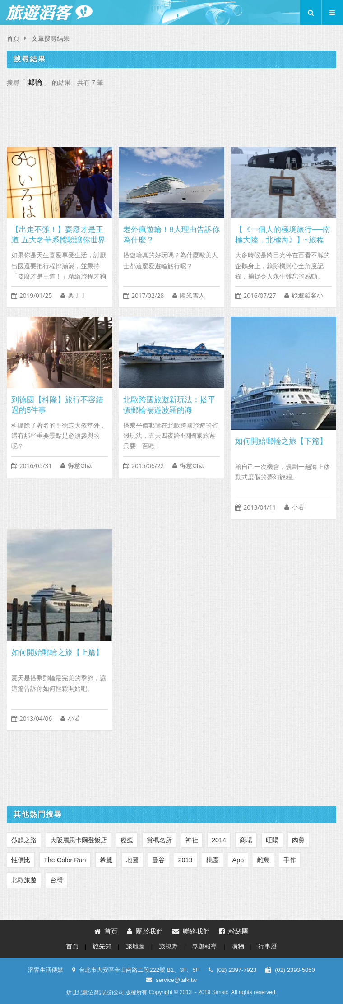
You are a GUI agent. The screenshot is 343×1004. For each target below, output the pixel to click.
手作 (289, 860)
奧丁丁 (77, 295)
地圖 (132, 860)
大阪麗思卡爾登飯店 (78, 840)
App (238, 860)
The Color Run (65, 860)
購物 (238, 946)
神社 (191, 840)
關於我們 (145, 931)
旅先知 (102, 946)
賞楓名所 (159, 840)
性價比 (20, 860)
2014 (219, 840)
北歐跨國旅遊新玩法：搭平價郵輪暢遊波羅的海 (169, 404)
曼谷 (158, 860)
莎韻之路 (24, 840)
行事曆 (267, 946)
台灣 (56, 879)
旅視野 (168, 946)
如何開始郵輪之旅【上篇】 (57, 652)
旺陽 (272, 840)
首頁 (13, 38)
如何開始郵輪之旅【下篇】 (281, 441)
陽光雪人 (192, 295)
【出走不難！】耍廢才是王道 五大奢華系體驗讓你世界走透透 (58, 235)
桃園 (212, 860)
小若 (298, 507)
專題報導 (204, 946)
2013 (185, 860)
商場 (246, 840)
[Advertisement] (171, 114)
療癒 (127, 840)
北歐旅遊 (24, 879)
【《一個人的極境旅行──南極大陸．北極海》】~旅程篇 (282, 235)
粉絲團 (234, 931)
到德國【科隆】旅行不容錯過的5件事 (57, 404)
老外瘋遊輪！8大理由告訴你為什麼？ (171, 234)
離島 (263, 860)
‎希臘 (106, 860)
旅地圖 (135, 946)
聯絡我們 (191, 931)
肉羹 (298, 840)
